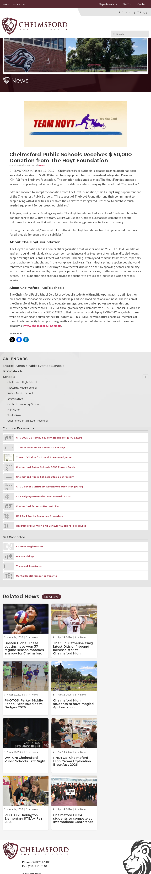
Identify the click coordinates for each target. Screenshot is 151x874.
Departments (108, 4)
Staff (127, 4)
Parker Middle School (20, 393)
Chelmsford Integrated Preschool (27, 420)
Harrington (13, 409)
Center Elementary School (23, 404)
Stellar (129, 863)
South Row (14, 415)
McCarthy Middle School (22, 387)
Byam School (15, 398)
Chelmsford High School (22, 382)
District (6, 4)
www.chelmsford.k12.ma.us (42, 325)
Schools (19, 4)
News (42, 165)
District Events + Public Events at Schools (33, 365)
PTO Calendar (13, 371)
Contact (142, 4)
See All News (51, 596)
